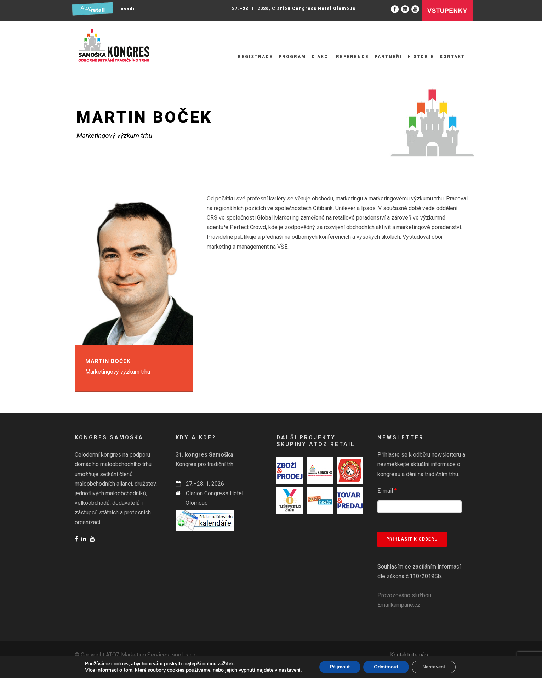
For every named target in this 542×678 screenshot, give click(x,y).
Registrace (255, 56)
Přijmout (339, 666)
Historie (420, 56)
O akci (321, 56)
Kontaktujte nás (409, 654)
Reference (352, 56)
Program (292, 56)
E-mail (387, 490)
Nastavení (433, 666)
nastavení (290, 670)
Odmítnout (386, 666)
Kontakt (452, 56)
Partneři (388, 56)
